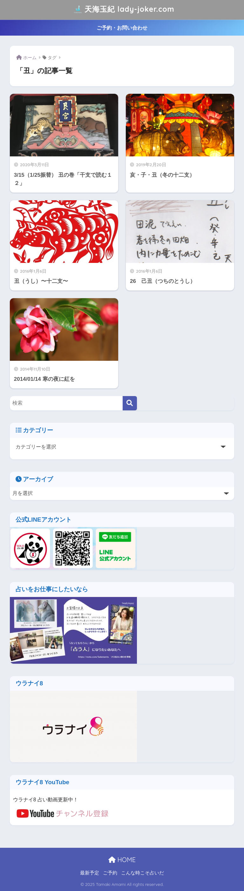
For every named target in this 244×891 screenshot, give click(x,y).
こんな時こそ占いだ (142, 872)
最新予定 (89, 872)
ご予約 (110, 872)
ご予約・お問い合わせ (122, 28)
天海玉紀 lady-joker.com (122, 10)
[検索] (130, 403)
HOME (122, 860)
